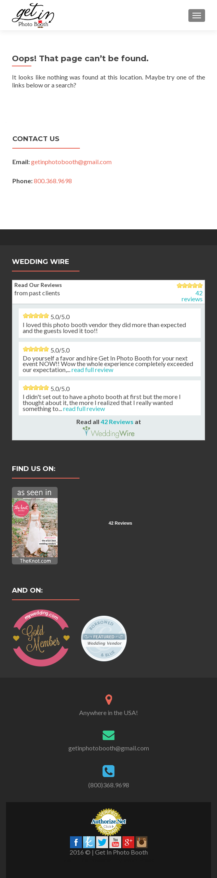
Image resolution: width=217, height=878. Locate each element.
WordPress (138, 860)
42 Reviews (117, 421)
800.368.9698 (53, 180)
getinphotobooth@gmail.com (71, 161)
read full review (92, 369)
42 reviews (192, 295)
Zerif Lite (76, 860)
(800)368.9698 (108, 785)
